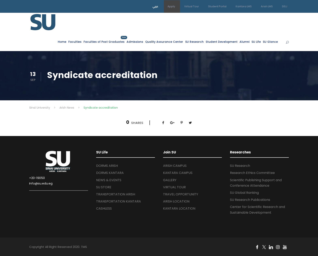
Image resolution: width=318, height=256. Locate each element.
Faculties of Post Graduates (104, 42)
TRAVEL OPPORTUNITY (180, 194)
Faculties (75, 42)
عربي (155, 6)
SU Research (194, 42)
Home (62, 42)
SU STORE (103, 187)
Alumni (244, 42)
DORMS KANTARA (110, 172)
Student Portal (217, 6)
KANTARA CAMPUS (177, 172)
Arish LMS (267, 6)
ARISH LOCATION (176, 201)
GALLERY (169, 180)
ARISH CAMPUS (175, 165)
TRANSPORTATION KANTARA (118, 201)
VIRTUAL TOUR (174, 187)
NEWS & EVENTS (108, 180)
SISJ (284, 6)
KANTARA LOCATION (179, 208)
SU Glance (270, 42)
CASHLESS (104, 208)
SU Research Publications (250, 199)
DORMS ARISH (107, 165)
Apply (171, 6)
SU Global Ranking (244, 192)
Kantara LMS (244, 6)
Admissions (135, 42)
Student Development (221, 42)
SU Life (256, 42)
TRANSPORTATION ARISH (115, 194)
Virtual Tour (191, 6)
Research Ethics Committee (252, 172)
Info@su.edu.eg (41, 183)
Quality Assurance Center (164, 42)
